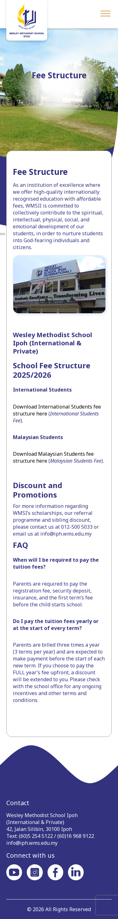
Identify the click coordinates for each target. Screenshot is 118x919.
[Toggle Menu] (105, 13)
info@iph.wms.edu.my (32, 842)
